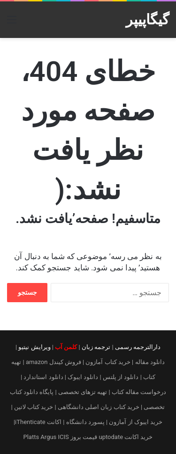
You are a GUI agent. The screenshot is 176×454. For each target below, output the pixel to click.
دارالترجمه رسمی (138, 346)
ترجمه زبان (96, 346)
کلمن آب (66, 346)
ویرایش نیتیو (34, 346)
